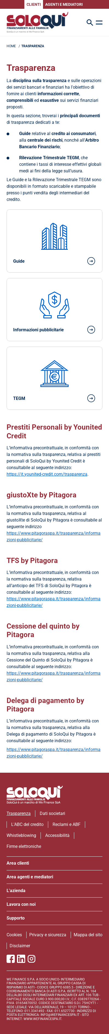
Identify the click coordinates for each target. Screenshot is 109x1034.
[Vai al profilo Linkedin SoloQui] (21, 959)
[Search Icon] (90, 22)
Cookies (14, 934)
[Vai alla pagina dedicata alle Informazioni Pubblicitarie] (54, 309)
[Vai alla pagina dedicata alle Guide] (54, 241)
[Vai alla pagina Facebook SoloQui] (11, 959)
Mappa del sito (88, 934)
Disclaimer (20, 945)
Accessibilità (57, 835)
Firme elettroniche (24, 846)
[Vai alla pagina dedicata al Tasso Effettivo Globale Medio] (54, 378)
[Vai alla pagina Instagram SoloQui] (31, 958)
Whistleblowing (21, 835)
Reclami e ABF (67, 824)
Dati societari (52, 813)
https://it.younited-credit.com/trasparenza (47, 474)
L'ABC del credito (27, 824)
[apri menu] (99, 22)
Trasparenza (19, 813)
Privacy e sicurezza (47, 934)
